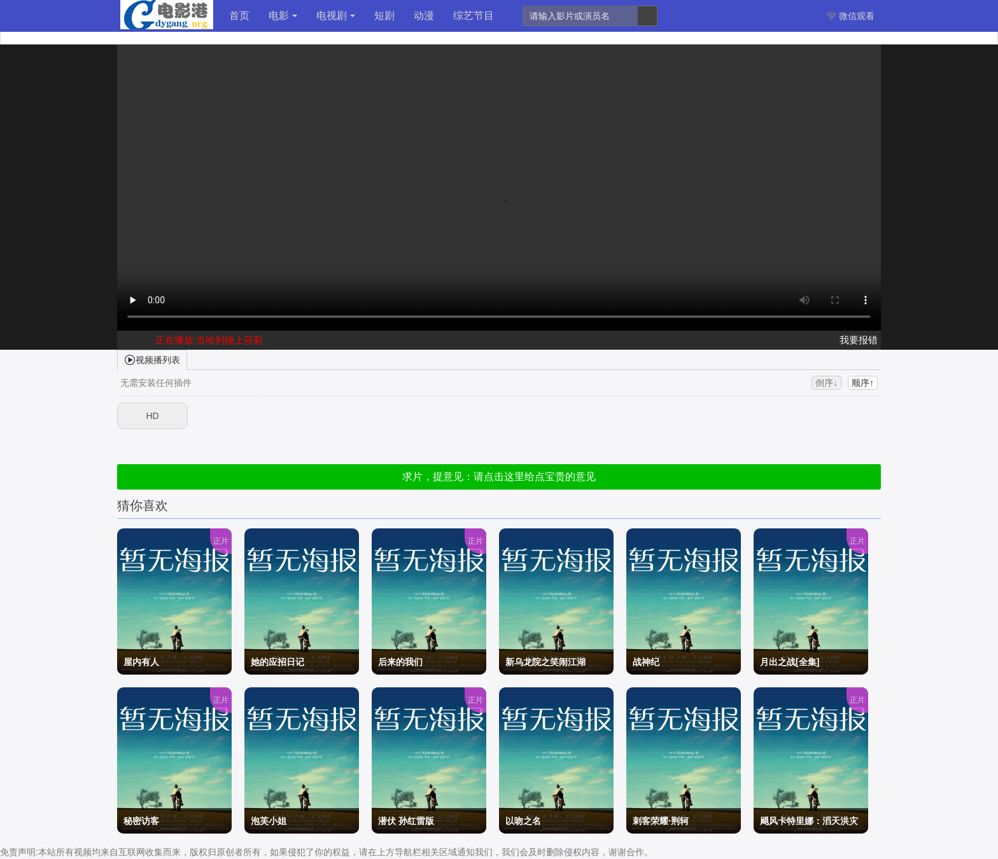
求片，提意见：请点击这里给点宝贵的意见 (499, 476)
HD (152, 416)
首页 (239, 15)
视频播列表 (152, 359)
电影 (283, 15)
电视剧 (335, 15)
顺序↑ (863, 383)
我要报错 (859, 339)
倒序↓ (826, 383)
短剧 (384, 15)
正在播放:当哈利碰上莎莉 (209, 339)
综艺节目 (473, 15)
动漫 (424, 15)
